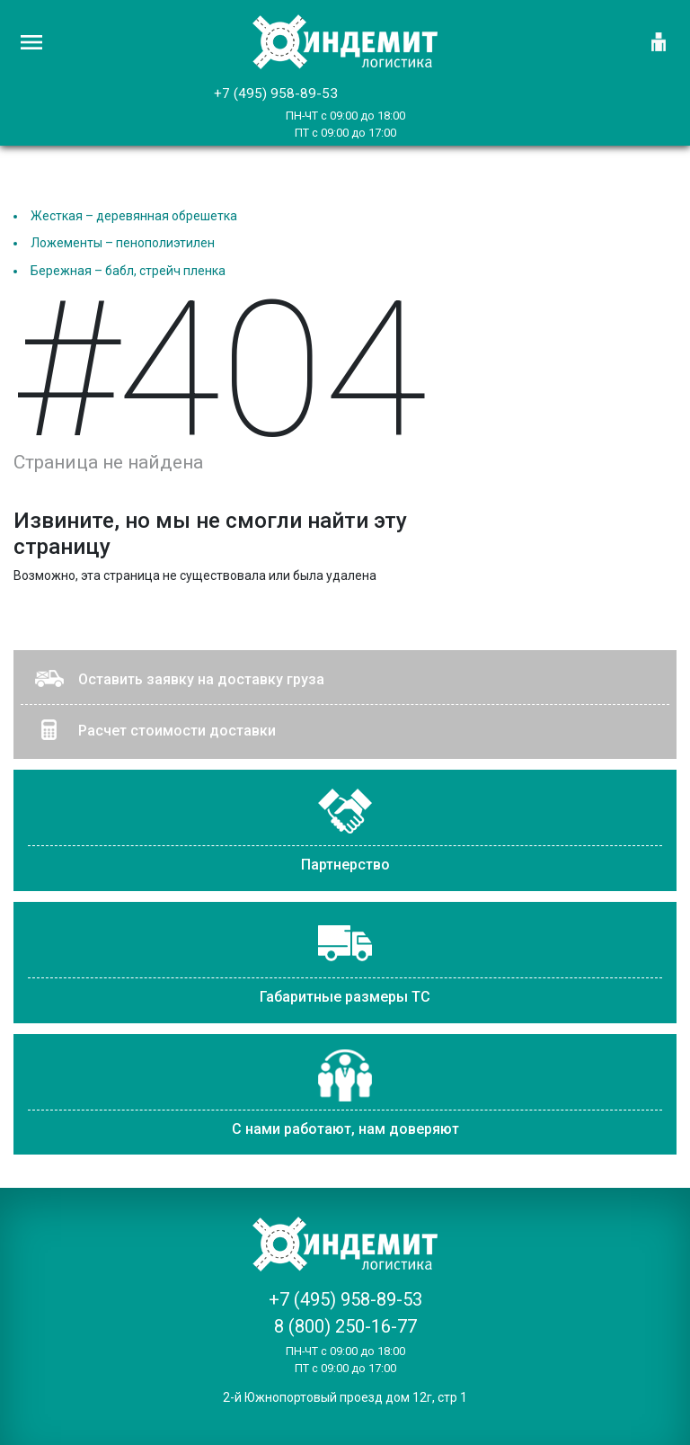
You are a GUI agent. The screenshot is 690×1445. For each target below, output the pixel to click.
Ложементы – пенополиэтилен (123, 243)
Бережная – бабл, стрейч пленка (128, 270)
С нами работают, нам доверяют (345, 1128)
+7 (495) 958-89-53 (276, 93)
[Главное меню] (31, 42)
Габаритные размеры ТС (345, 996)
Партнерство (345, 864)
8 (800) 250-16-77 (345, 1326)
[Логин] (659, 42)
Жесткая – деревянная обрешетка (134, 216)
